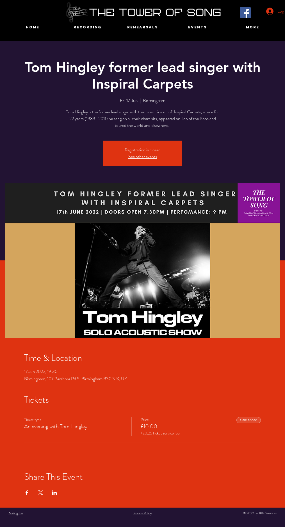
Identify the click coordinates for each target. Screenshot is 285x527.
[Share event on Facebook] (26, 492)
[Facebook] (245, 12)
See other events (142, 156)
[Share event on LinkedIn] (54, 492)
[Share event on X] (40, 492)
